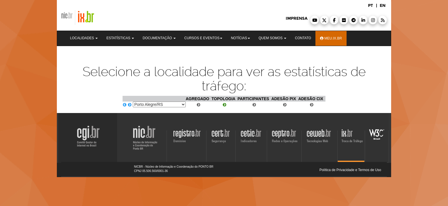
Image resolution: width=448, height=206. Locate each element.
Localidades (84, 38)
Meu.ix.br (331, 38)
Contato (303, 38)
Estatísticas (120, 38)
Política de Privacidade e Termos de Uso (350, 170)
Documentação (159, 38)
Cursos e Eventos (203, 38)
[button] (314, 20)
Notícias (240, 38)
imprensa (296, 18)
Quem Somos (272, 38)
